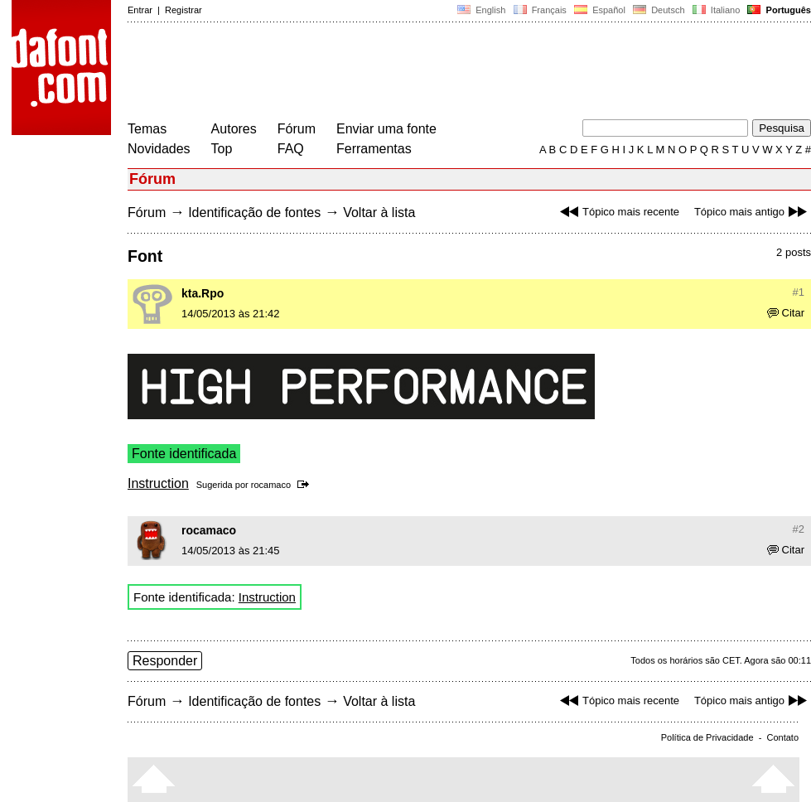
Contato (782, 737)
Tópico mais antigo (752, 211)
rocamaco (271, 485)
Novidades (159, 149)
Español (600, 10)
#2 (798, 529)
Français (539, 10)
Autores (234, 129)
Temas (147, 129)
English (481, 10)
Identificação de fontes (254, 212)
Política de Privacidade (707, 737)
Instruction (158, 483)
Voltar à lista (379, 212)
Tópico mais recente (617, 211)
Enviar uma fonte (386, 129)
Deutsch (659, 10)
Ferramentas (374, 149)
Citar (785, 313)
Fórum (297, 129)
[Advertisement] (429, 73)
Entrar (140, 10)
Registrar (183, 10)
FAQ (291, 149)
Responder (165, 661)
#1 (798, 292)
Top (222, 149)
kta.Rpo (202, 293)
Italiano (716, 10)
